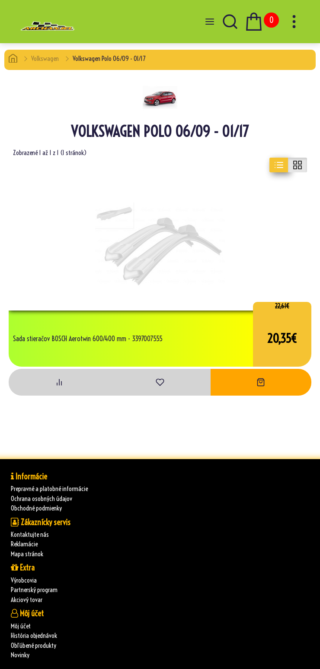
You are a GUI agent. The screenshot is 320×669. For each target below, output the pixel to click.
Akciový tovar (26, 600)
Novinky (20, 655)
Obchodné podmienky (36, 508)
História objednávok (34, 635)
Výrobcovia (24, 580)
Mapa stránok (27, 554)
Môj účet (21, 626)
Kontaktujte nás (30, 534)
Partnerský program (34, 590)
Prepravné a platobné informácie (49, 489)
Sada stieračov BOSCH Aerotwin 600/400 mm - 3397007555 (88, 339)
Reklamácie (24, 544)
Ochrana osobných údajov (41, 499)
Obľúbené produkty (33, 645)
